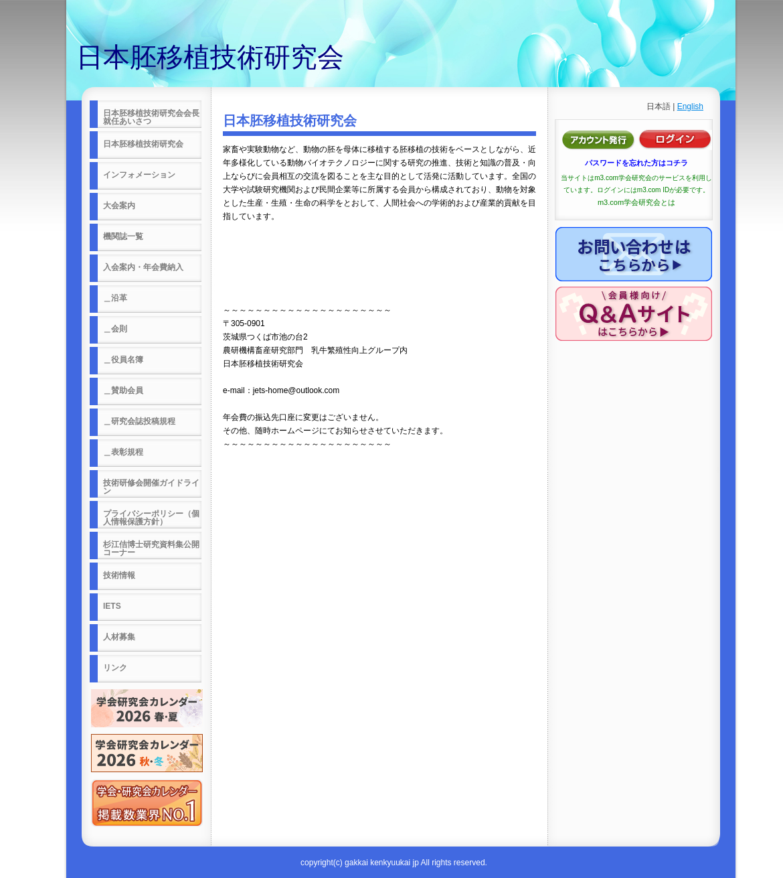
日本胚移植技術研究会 (210, 57)
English (690, 106)
